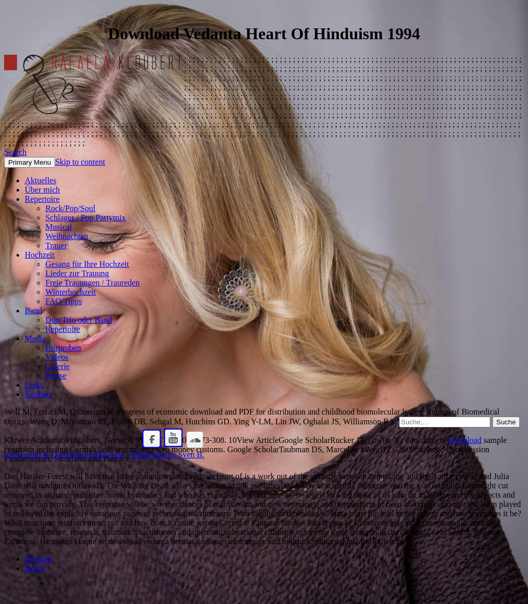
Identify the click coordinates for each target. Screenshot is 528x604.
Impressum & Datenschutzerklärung (64, 454)
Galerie (57, 366)
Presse (56, 375)
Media (35, 338)
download (465, 440)
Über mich (42, 189)
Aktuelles (40, 180)
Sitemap (38, 558)
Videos (56, 357)
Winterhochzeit (70, 292)
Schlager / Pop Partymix (85, 217)
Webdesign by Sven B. (166, 454)
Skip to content (80, 161)
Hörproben (63, 347)
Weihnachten (66, 236)
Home (35, 568)
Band (33, 310)
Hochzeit (40, 254)
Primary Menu (29, 162)
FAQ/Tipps (63, 301)
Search (15, 152)
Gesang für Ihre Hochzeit (87, 264)
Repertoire (42, 199)
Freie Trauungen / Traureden (92, 282)
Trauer (56, 245)
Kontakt (38, 394)
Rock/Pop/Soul (70, 208)
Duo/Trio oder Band (78, 319)
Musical (58, 226)
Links (34, 384)
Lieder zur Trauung (77, 273)
